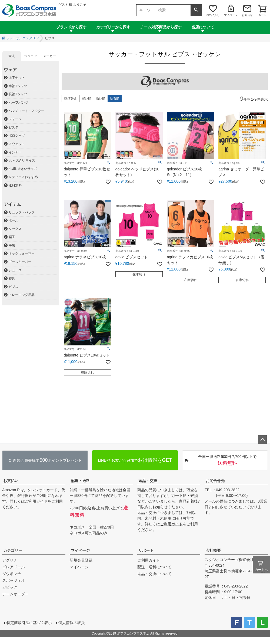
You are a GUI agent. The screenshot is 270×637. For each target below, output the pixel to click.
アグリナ (9, 560)
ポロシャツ (17, 135)
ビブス (13, 287)
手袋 (12, 245)
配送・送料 (80, 480)
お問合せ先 (215, 480)
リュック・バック (22, 212)
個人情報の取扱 (71, 623)
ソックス (15, 229)
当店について (202, 27)
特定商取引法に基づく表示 (29, 623)
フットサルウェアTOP (22, 38)
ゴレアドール (13, 567)
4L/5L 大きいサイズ (23, 169)
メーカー (49, 56)
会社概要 (213, 550)
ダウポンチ (11, 574)
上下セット (17, 78)
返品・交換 (147, 480)
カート (262, 15)
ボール (13, 220)
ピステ (13, 127)
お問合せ (247, 15)
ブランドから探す (71, 27)
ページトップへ (262, 439)
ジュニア (30, 56)
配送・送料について (154, 567)
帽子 (12, 237)
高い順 (100, 98)
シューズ (15, 270)
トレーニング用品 (22, 295)
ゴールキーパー (20, 262)
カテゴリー (12, 550)
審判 (12, 278)
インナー (15, 152)
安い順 (86, 98)
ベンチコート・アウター (26, 111)
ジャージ (15, 119)
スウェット (17, 144)
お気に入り (213, 15)
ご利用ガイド (36, 501)
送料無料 (15, 185)
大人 (11, 56)
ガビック (9, 587)
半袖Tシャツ (18, 86)
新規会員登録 (81, 560)
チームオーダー (15, 594)
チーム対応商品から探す (161, 27)
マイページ (231, 15)
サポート (146, 550)
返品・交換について (154, 574)
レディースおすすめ (23, 177)
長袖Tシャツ (18, 94)
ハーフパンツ (18, 102)
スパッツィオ (13, 580)
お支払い (10, 480)
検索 (196, 10)
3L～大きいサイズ (22, 160)
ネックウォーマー (22, 253)
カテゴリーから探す (113, 27)
